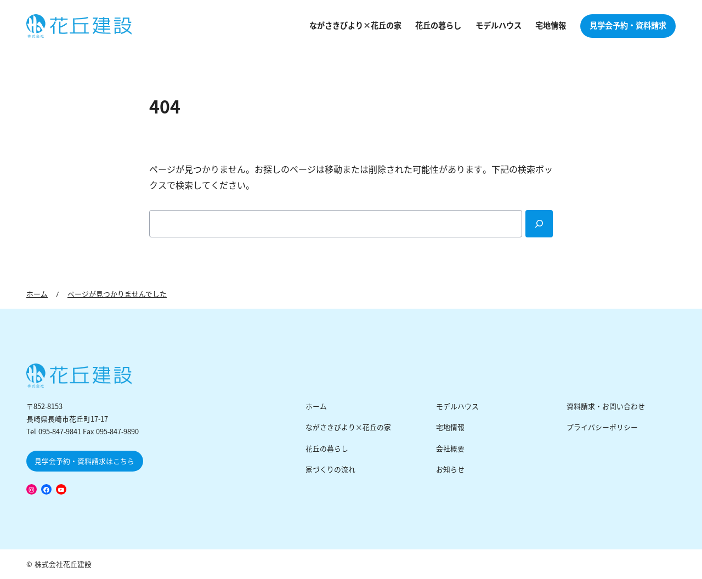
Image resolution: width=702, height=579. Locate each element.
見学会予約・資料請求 (628, 26)
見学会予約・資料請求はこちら (84, 461)
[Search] (539, 223)
